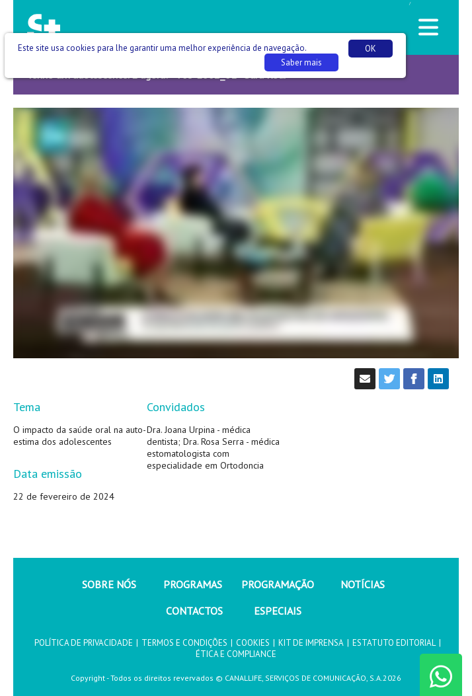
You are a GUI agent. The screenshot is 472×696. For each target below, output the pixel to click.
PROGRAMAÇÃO (277, 584)
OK (370, 48)
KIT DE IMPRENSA (311, 642)
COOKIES (253, 642)
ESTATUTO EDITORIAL (394, 642)
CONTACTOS (194, 610)
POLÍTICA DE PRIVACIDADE (83, 642)
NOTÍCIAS (362, 584)
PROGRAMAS (192, 584)
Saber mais (301, 62)
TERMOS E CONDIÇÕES (184, 642)
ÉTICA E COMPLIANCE (236, 654)
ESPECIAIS (277, 610)
